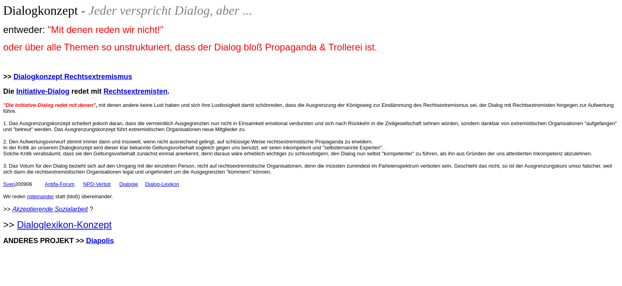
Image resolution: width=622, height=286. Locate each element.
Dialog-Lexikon (162, 184)
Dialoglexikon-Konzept (64, 224)
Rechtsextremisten (135, 91)
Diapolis (100, 241)
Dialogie (128, 184)
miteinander (40, 196)
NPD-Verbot (97, 184)
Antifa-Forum (60, 184)
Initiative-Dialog (42, 91)
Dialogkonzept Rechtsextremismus (72, 77)
